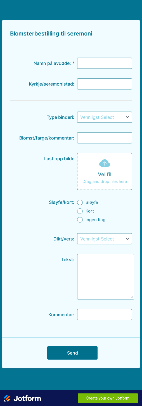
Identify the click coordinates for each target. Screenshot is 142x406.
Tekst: (67, 259)
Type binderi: (60, 117)
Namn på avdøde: (54, 63)
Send (72, 353)
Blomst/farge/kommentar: (46, 138)
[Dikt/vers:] (104, 238)
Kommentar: (61, 314)
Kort (90, 211)
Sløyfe (92, 202)
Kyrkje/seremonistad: (51, 84)
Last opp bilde (59, 158)
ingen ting (95, 219)
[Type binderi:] (104, 117)
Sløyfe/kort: (61, 202)
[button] (104, 171)
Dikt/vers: (63, 239)
